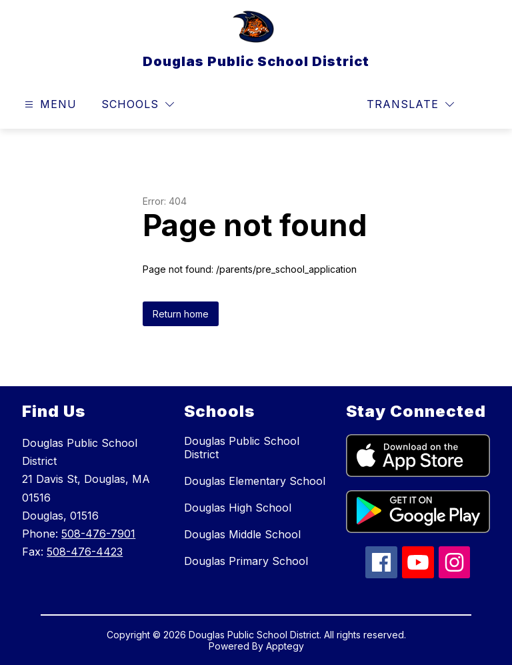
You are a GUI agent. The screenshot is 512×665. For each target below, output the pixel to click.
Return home (181, 313)
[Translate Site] (410, 104)
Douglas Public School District (241, 447)
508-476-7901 (98, 533)
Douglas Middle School (242, 534)
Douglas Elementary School (254, 481)
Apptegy (285, 646)
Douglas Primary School (246, 561)
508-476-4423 (85, 551)
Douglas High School (237, 507)
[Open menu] (49, 104)
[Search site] (483, 105)
